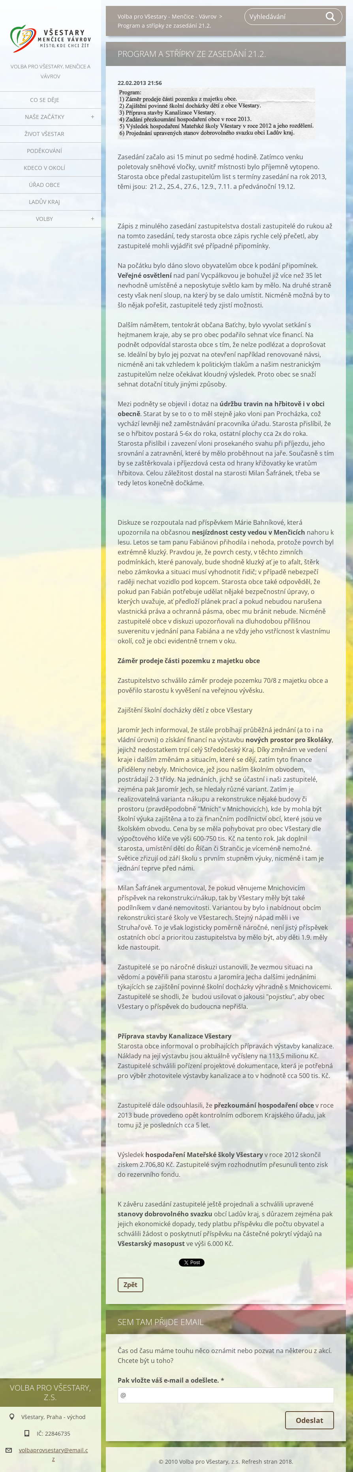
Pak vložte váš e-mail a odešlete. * (171, 1380)
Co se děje (44, 100)
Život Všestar (44, 134)
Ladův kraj (44, 201)
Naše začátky (44, 117)
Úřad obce (44, 184)
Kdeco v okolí (44, 168)
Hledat (331, 17)
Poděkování (44, 151)
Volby (44, 218)
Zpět (130, 1284)
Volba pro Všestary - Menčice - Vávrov (167, 16)
